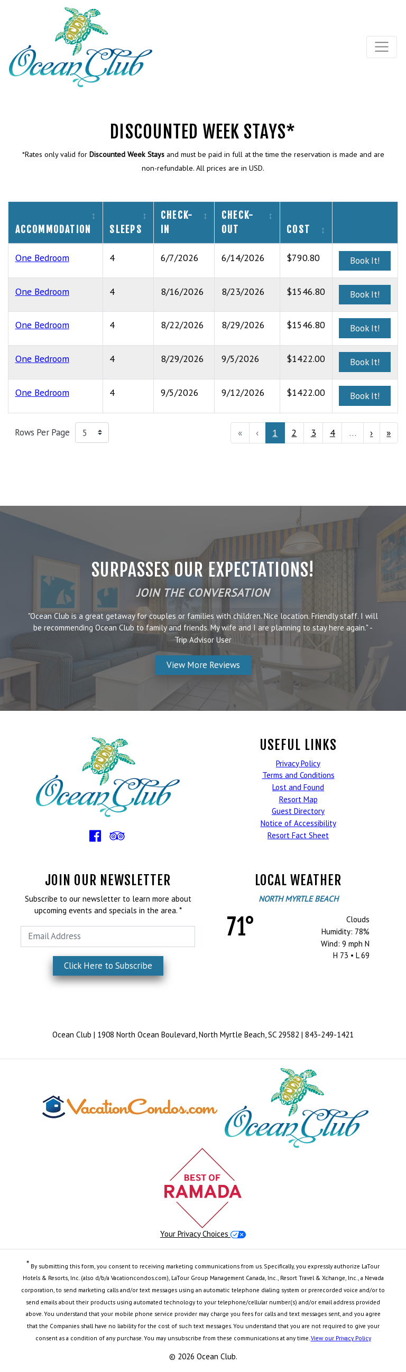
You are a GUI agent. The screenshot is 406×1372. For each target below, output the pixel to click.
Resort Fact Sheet (298, 835)
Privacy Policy (298, 763)
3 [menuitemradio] (313, 433)
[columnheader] (365, 222)
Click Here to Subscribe (108, 965)
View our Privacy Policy (341, 1338)
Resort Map (298, 799)
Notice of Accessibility (298, 823)
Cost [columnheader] (298, 229)
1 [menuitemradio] (275, 433)
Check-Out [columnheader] (238, 222)
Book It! (365, 260)
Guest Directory (298, 811)
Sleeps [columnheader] (125, 229)
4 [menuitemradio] (332, 433)
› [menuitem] (371, 433)
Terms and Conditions (298, 775)
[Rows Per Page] (92, 432)
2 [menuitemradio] (294, 433)
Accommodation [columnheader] (53, 229)
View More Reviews (203, 665)
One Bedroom (42, 258)
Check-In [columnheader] (177, 222)
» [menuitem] (388, 433)
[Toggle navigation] (382, 47)
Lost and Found (298, 787)
